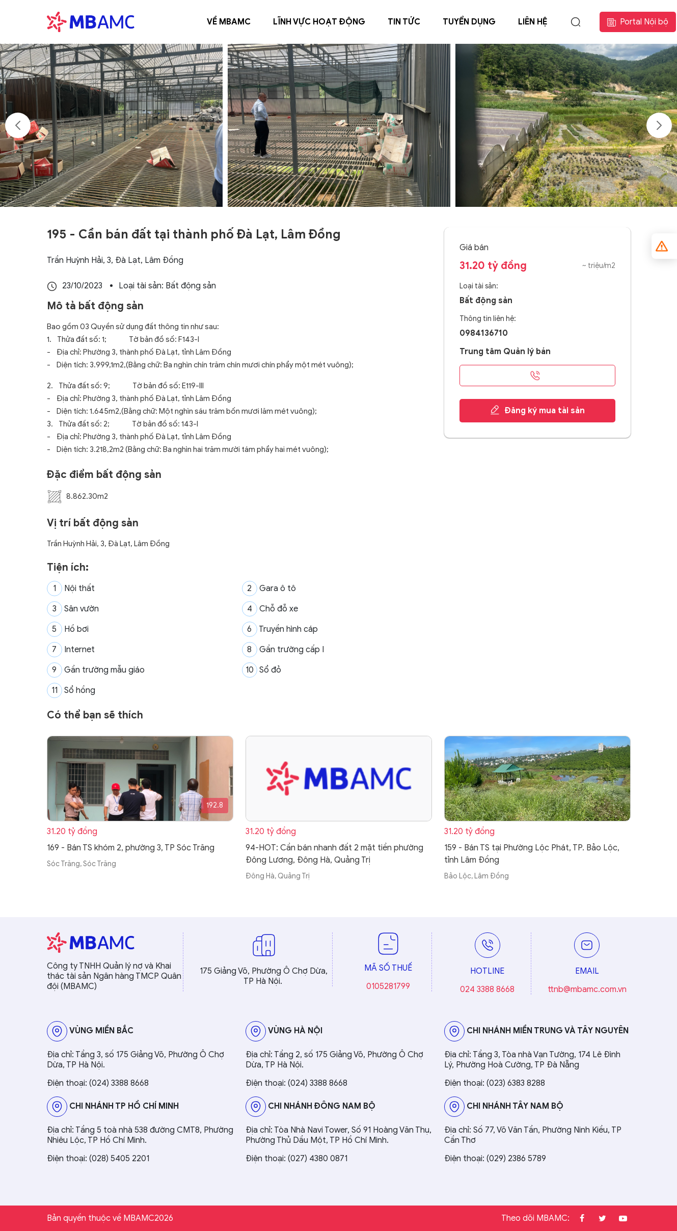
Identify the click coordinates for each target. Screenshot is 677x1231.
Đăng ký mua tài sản (537, 410)
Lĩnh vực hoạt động (319, 22)
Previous (18, 125)
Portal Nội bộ (637, 22)
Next (659, 125)
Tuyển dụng (469, 22)
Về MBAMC (229, 22)
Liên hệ (532, 22)
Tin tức (404, 22)
